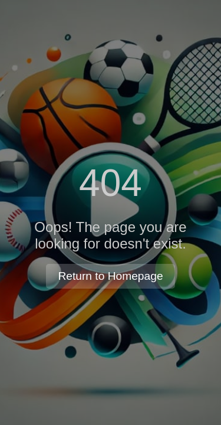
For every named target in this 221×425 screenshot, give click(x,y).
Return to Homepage (110, 276)
